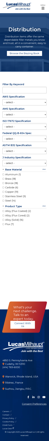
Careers (5, 411)
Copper (11, 191)
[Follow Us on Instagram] (38, 397)
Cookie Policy (8, 422)
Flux (9, 224)
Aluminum (13, 174)
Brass (10, 178)
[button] (43, 7)
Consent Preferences (34, 404)
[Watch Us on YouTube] (44, 397)
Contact (5, 415)
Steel (10, 200)
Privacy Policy (8, 418)
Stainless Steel (15, 196)
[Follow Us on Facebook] (28, 397)
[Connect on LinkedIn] (33, 397)
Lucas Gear (7, 428)
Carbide (11, 187)
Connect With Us (22, 325)
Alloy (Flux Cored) (17, 215)
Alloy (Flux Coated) (18, 211)
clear (44, 169)
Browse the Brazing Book (24, 53)
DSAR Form (7, 425)
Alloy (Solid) (14, 219)
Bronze (11, 183)
